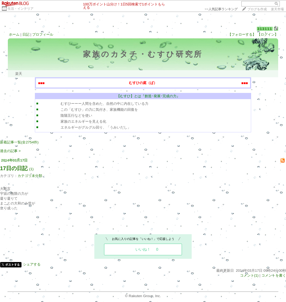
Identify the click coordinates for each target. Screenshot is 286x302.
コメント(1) (249, 275)
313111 (264, 29)
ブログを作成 (257, 9)
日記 (25, 34)
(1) (31, 169)
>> (221, 9)
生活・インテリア (21, 9)
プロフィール (42, 34)
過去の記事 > (10, 151)
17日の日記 (14, 168)
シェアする (32, 264)
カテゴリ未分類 (30, 176)
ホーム (14, 34)
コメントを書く (273, 275)
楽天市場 (277, 9)
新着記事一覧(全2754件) (19, 142)
